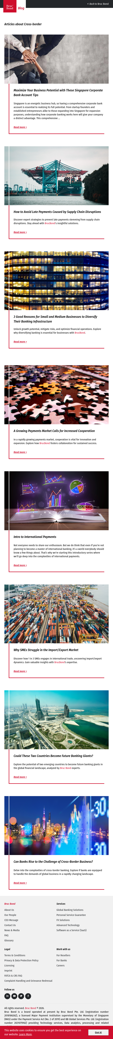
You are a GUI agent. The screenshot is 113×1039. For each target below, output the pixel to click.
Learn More (25, 1034)
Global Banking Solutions (70, 909)
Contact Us (10, 925)
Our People (10, 915)
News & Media (12, 930)
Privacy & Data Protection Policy (21, 960)
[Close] (98, 1032)
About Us (9, 909)
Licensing (9, 965)
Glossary (8, 940)
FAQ (6, 935)
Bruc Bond (98, 4)
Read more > (20, 127)
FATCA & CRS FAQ (13, 975)
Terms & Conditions (14, 955)
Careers (61, 965)
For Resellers (63, 955)
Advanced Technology (68, 925)
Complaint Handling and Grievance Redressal (28, 980)
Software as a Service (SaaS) (72, 930)
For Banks (62, 960)
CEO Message (11, 920)
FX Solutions (63, 920)
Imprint (8, 970)
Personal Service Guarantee (71, 915)
